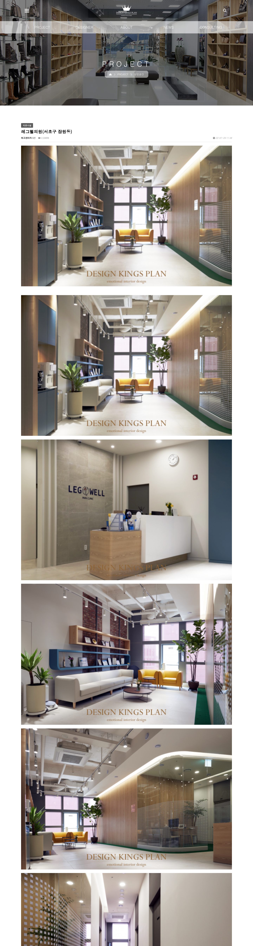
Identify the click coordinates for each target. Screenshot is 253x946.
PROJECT (42, 27)
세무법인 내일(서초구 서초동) (49, 839)
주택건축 (150, 914)
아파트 (148, 918)
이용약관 (58, 882)
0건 (34, 137)
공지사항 (206, 910)
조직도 (186, 914)
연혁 (185, 918)
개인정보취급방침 (35, 882)
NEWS (169, 27)
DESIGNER (84, 27)
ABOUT (126, 27)
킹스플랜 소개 (190, 910)
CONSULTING (211, 27)
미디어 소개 (208, 914)
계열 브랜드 (189, 922)
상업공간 (150, 910)
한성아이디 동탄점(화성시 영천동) (51, 847)
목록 (226, 829)
